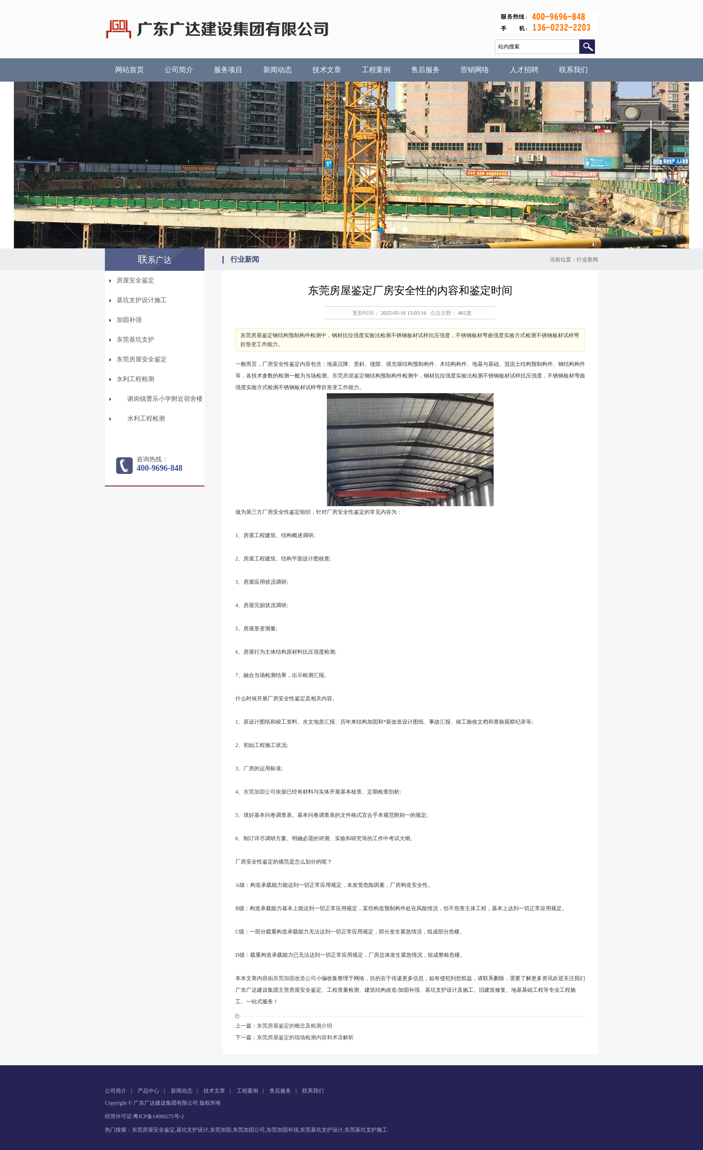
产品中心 (148, 1091)
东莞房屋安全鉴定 (142, 359)
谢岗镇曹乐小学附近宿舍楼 (165, 398)
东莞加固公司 (259, 792)
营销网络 (474, 70)
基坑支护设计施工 (142, 300)
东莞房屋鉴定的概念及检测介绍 (294, 1026)
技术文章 (326, 70)
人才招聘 (524, 70)
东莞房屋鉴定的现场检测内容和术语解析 (305, 1037)
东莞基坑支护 (135, 339)
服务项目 (228, 70)
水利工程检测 (135, 379)
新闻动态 (277, 70)
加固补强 (129, 320)
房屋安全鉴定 (135, 280)
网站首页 (129, 70)
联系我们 (573, 70)
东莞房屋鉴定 (348, 376)
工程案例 (376, 70)
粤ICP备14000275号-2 (158, 1116)
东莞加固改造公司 (294, 978)
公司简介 (179, 70)
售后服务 (425, 70)
